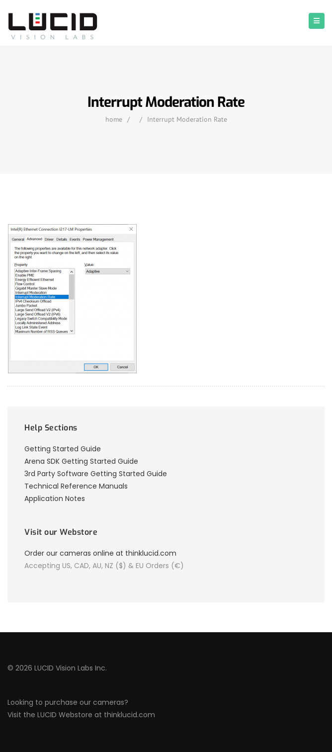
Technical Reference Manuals (76, 486)
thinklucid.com (129, 715)
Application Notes (54, 498)
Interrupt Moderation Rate (187, 119)
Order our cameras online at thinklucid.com (100, 553)
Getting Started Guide (62, 449)
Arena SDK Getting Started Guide (81, 461)
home (113, 119)
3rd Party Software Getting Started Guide (95, 474)
